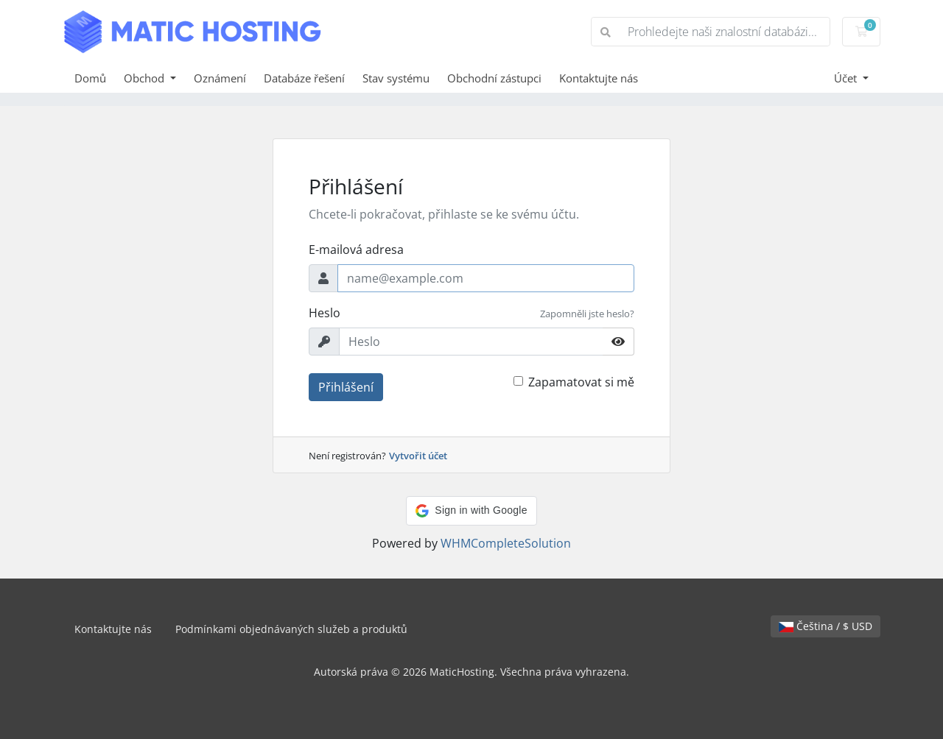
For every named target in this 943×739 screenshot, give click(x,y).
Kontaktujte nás (598, 78)
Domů (90, 78)
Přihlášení (346, 387)
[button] (471, 511)
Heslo (324, 313)
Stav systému (396, 78)
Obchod (145, 78)
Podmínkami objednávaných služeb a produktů (291, 629)
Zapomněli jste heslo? (587, 313)
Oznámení (220, 78)
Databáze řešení (304, 78)
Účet (847, 78)
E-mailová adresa (356, 249)
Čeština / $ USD (825, 626)
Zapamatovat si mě (581, 382)
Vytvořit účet (418, 455)
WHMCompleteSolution (506, 543)
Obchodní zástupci (494, 78)
